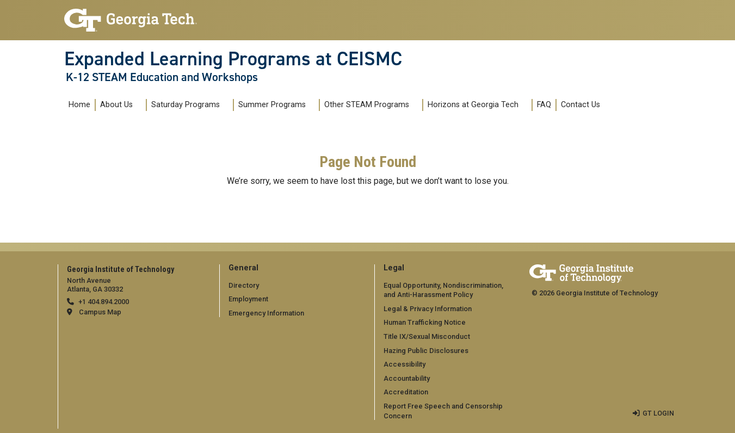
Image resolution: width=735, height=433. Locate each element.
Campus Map (100, 312)
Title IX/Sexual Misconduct (427, 336)
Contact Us (580, 104)
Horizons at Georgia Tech (473, 104)
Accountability (407, 378)
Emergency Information (266, 313)
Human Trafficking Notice (425, 322)
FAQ (544, 104)
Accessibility (404, 364)
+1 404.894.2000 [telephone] (103, 302)
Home (79, 104)
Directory (243, 285)
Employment (248, 299)
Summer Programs (272, 104)
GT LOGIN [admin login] (658, 413)
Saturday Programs (185, 104)
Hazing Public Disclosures (426, 351)
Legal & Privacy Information (428, 309)
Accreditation (406, 392)
